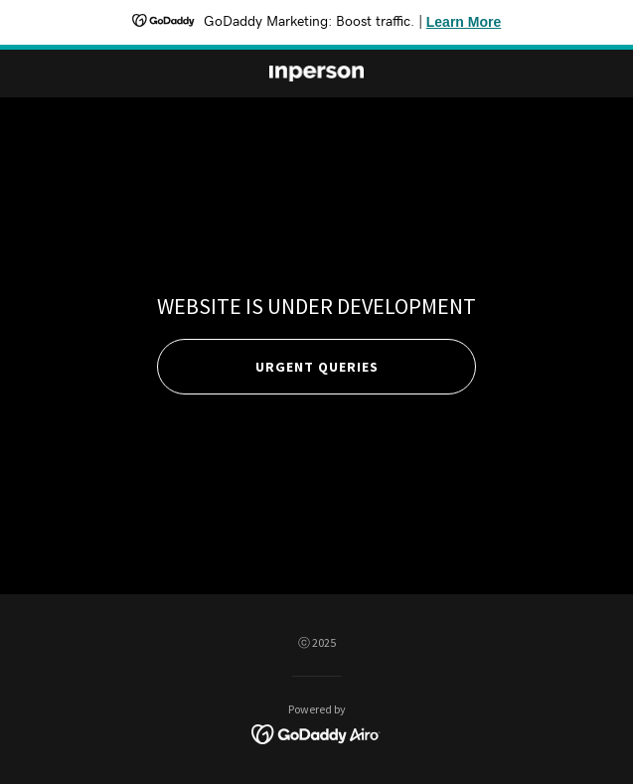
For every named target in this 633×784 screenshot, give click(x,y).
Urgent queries (317, 367)
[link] (317, 73)
